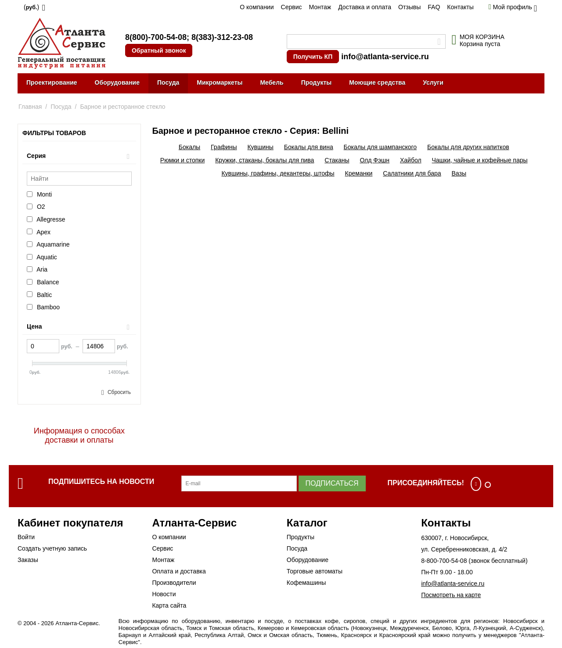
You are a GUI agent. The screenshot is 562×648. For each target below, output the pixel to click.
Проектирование (51, 82)
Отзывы (409, 7)
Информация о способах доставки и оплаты (79, 435)
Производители (174, 582)
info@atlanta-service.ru (385, 56)
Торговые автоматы (314, 571)
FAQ (434, 7)
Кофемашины (306, 582)
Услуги (433, 82)
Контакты (460, 7)
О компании (257, 7)
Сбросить (119, 392)
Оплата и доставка (178, 571)
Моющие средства (377, 82)
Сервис (291, 7)
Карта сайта (169, 605)
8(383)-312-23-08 (222, 37)
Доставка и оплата (364, 7)
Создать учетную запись (52, 548)
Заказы (28, 559)
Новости (164, 594)
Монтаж (320, 7)
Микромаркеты (219, 82)
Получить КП (312, 56)
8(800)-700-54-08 (156, 37)
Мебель (271, 82)
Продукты (316, 82)
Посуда (168, 82)
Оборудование (117, 82)
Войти (26, 537)
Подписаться (332, 483)
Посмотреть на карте (451, 594)
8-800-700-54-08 (444, 560)
